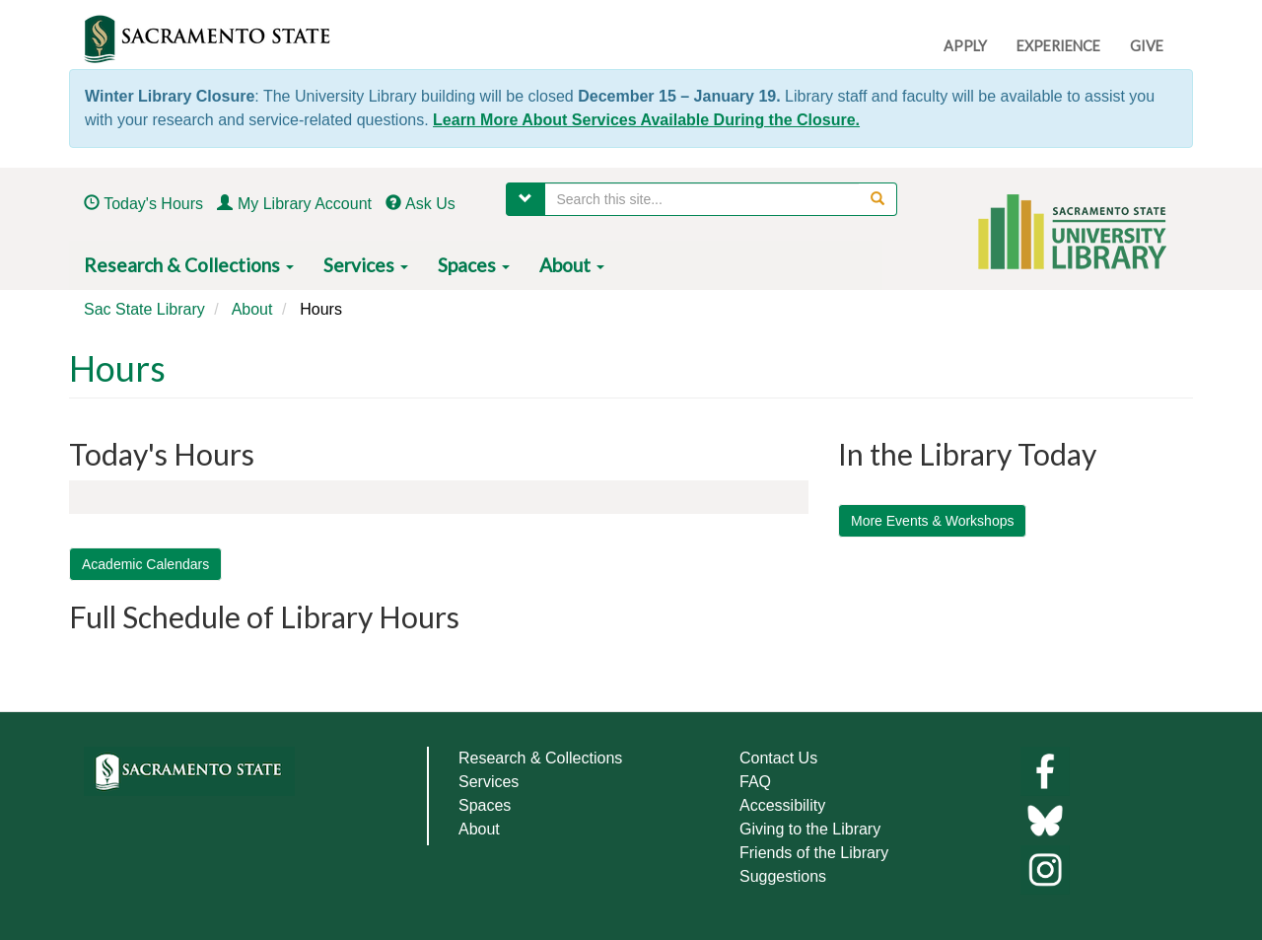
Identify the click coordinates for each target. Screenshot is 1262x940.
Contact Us (778, 758)
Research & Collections (189, 264)
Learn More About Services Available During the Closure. (646, 119)
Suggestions (782, 876)
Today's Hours (153, 203)
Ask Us (430, 203)
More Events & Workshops (932, 521)
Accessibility (782, 805)
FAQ (755, 781)
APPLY (965, 45)
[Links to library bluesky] (1045, 819)
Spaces (474, 264)
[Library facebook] (1045, 769)
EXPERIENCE (1058, 45)
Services (365, 264)
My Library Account (305, 203)
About (571, 264)
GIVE (1146, 45)
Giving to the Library (809, 829)
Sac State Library (144, 309)
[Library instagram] (1045, 868)
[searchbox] (721, 199)
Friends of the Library (813, 852)
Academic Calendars (145, 564)
